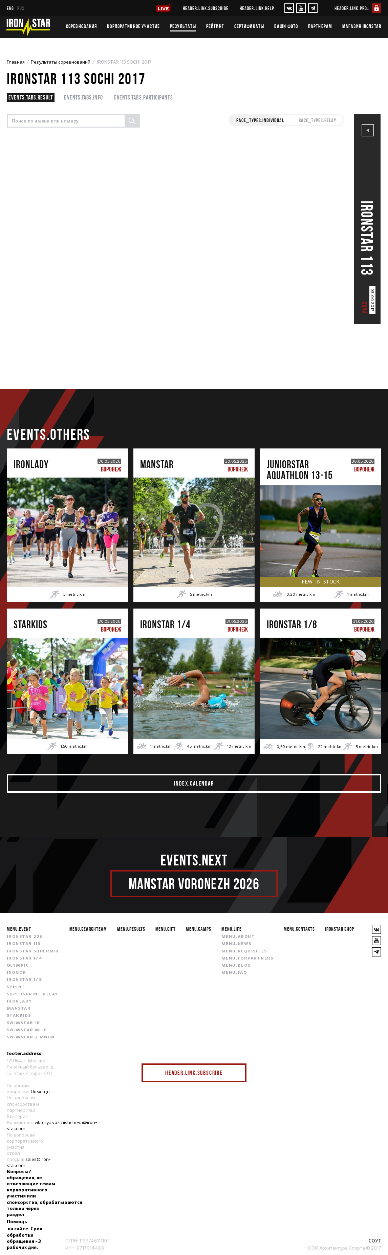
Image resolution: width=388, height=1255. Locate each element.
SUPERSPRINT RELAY (32, 994)
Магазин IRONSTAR (361, 26)
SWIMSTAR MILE (27, 1030)
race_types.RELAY (317, 120)
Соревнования (81, 26)
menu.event (19, 928)
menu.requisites (244, 951)
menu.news (236, 944)
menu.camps (198, 928)
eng (10, 8)
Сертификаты (249, 26)
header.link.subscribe (206, 8)
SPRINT (16, 987)
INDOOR (16, 973)
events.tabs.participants (143, 97)
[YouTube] (301, 8)
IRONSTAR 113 (24, 944)
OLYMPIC (18, 966)
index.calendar (194, 783)
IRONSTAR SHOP (339, 928)
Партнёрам (320, 26)
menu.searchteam (88, 928)
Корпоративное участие (133, 26)
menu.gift (165, 928)
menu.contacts (299, 928)
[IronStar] (28, 27)
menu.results (131, 928)
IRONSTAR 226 (25, 937)
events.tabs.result (30, 97)
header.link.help (257, 8)
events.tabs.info (83, 97)
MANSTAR (19, 1009)
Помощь (40, 1091)
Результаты (183, 26)
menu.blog (236, 966)
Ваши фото (286, 26)
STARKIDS (19, 1016)
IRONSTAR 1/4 (24, 958)
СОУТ (375, 1241)
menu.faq (234, 973)
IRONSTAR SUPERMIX (33, 951)
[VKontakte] (289, 8)
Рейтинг (215, 26)
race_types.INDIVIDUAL (260, 120)
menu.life (231, 928)
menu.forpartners (247, 958)
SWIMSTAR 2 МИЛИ (31, 1037)
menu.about (238, 937)
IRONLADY (19, 1001)
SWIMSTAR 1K (23, 1023)
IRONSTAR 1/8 (24, 980)
